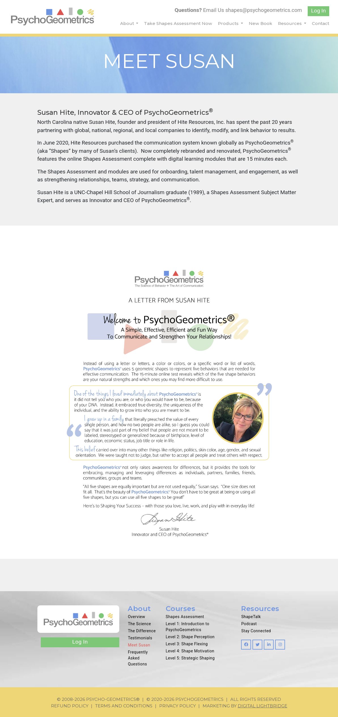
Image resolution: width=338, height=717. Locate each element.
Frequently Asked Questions (138, 658)
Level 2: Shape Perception (190, 637)
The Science (139, 623)
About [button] (127, 23)
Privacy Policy (177, 705)
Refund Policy (69, 705)
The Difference (142, 631)
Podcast (249, 623)
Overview (136, 616)
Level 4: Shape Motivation (190, 651)
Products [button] (229, 23)
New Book (260, 23)
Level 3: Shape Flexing (187, 644)
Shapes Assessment (185, 616)
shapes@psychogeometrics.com (263, 10)
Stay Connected (256, 631)
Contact (320, 23)
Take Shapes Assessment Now (178, 23)
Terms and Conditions (123, 705)
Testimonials (140, 638)
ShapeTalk (251, 616)
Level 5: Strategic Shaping (190, 658)
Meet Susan (139, 645)
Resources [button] (290, 23)
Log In (318, 10)
